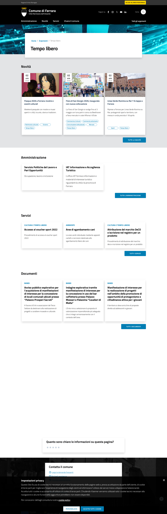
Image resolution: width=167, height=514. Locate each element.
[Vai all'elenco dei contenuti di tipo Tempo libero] (29, 128)
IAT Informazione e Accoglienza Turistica (83, 168)
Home (33, 40)
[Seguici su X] (116, 11)
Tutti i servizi (135, 253)
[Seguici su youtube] (120, 11)
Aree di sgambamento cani (80, 229)
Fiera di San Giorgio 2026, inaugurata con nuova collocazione (82, 102)
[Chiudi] (164, 479)
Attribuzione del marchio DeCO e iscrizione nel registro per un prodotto (124, 233)
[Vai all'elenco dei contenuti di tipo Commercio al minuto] (73, 121)
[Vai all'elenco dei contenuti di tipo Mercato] (91, 124)
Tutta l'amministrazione (130, 195)
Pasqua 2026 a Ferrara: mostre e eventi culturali (39, 102)
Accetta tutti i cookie (92, 509)
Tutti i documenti (133, 326)
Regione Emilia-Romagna (29, 2)
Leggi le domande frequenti (61, 472)
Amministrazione (29, 21)
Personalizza (71, 509)
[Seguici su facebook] (107, 11)
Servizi (56, 21)
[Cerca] (143, 11)
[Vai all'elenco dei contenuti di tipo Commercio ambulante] (90, 121)
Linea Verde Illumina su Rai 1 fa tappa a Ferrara (125, 102)
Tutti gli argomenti (139, 21)
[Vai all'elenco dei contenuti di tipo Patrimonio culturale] (31, 124)
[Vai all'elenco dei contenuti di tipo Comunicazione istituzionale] (76, 124)
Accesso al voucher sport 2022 (40, 229)
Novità (45, 21)
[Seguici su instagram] (112, 11)
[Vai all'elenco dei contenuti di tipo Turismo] (45, 124)
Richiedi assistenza (58, 476)
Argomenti (43, 40)
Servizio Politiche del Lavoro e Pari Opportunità (40, 168)
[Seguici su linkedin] (124, 11)
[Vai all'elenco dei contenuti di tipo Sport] (112, 128)
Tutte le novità (134, 140)
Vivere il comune (71, 21)
